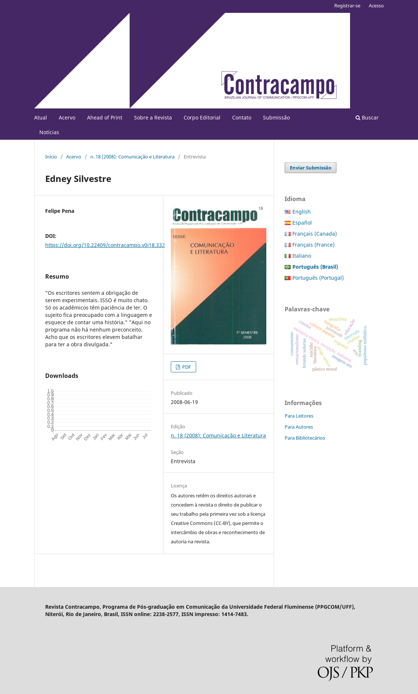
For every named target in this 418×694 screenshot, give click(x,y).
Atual (40, 117)
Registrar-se (347, 5)
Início (51, 156)
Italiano (301, 255)
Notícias (49, 132)
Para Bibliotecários (305, 437)
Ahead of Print (104, 117)
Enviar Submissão (310, 167)
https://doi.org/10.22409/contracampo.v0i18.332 (105, 245)
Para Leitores (299, 415)
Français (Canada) (314, 233)
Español (302, 222)
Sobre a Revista (153, 117)
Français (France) (313, 244)
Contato (241, 117)
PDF (186, 367)
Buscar (367, 117)
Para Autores (299, 426)
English (301, 211)
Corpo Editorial (202, 117)
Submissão (276, 117)
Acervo (67, 117)
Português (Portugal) (318, 277)
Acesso (376, 5)
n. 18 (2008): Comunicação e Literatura (132, 156)
